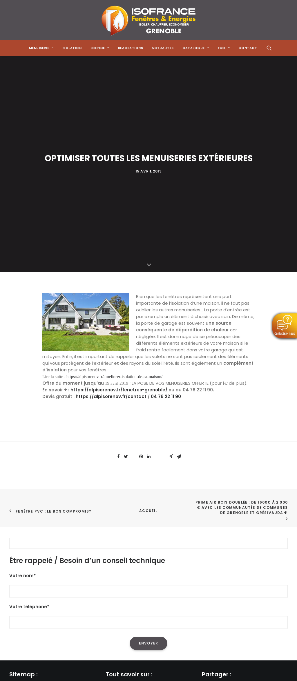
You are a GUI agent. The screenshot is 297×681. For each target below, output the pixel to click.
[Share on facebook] (118, 312)
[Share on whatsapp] (156, 310)
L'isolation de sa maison (131, 548)
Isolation (72, 48)
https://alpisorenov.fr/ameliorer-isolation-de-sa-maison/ (114, 232)
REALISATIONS (130, 48)
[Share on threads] (133, 310)
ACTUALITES (163, 48)
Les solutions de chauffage (135, 586)
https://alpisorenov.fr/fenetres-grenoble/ (118, 245)
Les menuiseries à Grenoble (135, 594)
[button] (269, 48)
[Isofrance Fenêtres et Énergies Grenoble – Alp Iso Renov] (148, 20)
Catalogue (21, 594)
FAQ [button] (224, 48)
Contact (18, 609)
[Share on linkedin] (148, 312)
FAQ (13, 601)
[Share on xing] (171, 312)
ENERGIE (99, 48)
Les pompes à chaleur (129, 571)
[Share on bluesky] (163, 310)
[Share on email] (178, 312)
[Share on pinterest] (140, 312)
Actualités (20, 586)
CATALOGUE (195, 48)
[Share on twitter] (125, 312)
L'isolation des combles (131, 563)
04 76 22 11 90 (166, 252)
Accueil (148, 366)
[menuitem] (41, 48)
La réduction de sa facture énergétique (148, 556)
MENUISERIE (41, 48)
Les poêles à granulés (129, 578)
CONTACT (247, 48)
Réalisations (22, 578)
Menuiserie (20, 556)
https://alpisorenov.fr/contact (111, 252)
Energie (17, 571)
